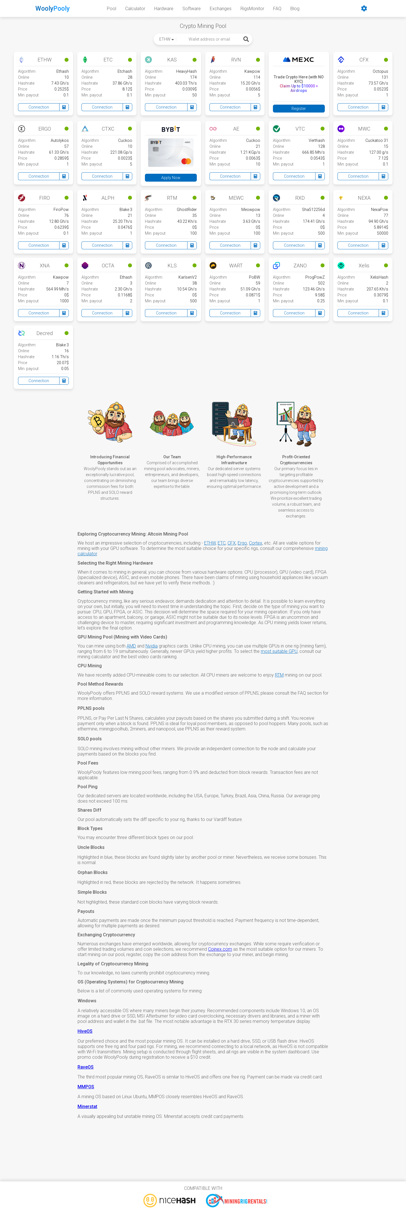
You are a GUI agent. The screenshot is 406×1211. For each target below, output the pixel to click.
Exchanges (220, 8)
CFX (232, 543)
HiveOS (85, 1031)
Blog (294, 8)
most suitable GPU (279, 651)
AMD (131, 646)
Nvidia (151, 646)
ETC (222, 543)
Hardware (163, 8)
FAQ (277, 8)
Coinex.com (220, 949)
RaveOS (86, 1067)
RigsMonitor (252, 8)
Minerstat (87, 1106)
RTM (279, 675)
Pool (111, 8)
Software (191, 8)
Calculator (135, 8)
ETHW (210, 543)
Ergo (242, 543)
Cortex (255, 543)
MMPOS (86, 1086)
